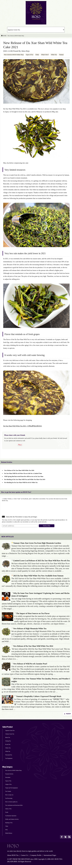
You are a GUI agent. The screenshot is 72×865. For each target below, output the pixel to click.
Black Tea (7, 737)
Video (6, 826)
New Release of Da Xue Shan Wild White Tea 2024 (32, 646)
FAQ (6, 829)
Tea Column (8, 791)
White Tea (54, 55)
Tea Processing (8, 798)
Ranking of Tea (8, 822)
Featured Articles (9, 774)
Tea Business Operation (10, 815)
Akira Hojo (25, 51)
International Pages (50, 855)
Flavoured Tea (8, 754)
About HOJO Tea (13, 855)
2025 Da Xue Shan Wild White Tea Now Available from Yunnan (37, 576)
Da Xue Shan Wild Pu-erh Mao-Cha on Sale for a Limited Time (23, 473)
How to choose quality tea (11, 801)
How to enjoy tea (9, 794)
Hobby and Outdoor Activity (12, 819)
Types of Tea (29, 55)
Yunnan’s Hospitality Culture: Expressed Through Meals (37, 696)
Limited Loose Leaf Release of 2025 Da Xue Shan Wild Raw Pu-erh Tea (40, 561)
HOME (4, 35)
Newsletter (7, 777)
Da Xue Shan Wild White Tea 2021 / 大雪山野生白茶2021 (22, 426)
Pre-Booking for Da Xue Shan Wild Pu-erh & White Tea (21, 482)
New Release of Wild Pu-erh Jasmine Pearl (29, 664)
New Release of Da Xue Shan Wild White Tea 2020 (19, 470)
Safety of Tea (8, 808)
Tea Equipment (8, 758)
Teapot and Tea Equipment (11, 787)
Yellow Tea (8, 748)
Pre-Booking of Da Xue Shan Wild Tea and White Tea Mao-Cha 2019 (24, 479)
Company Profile (35, 855)
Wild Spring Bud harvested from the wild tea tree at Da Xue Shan (23, 476)
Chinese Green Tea (9, 734)
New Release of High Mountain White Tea (28, 629)
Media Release (8, 833)
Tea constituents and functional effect (14, 805)
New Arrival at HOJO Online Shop (13, 55)
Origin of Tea (8, 784)
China (37, 55)
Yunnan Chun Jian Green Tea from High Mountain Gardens (36, 543)
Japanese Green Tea (9, 730)
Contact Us (24, 855)
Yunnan (61, 55)
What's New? (45, 55)
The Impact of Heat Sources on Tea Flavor (32, 613)
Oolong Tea (8, 741)
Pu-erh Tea (7, 744)
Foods (6, 812)
